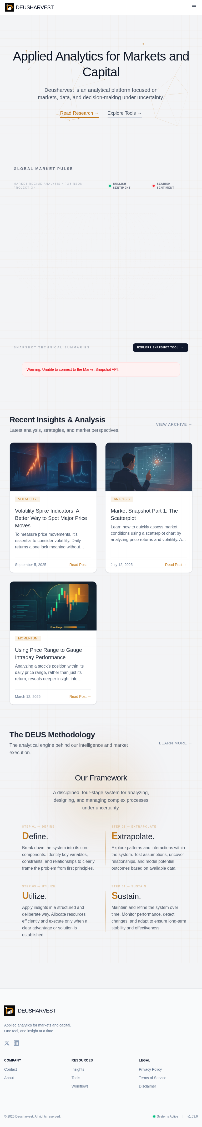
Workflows (80, 1086)
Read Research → (79, 113)
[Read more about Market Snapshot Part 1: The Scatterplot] (148, 472)
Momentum (28, 644)
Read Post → (80, 570)
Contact (10, 1069)
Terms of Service (152, 1078)
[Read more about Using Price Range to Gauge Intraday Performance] (53, 611)
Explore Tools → (125, 113)
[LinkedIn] (16, 1043)
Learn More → (176, 749)
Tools (76, 1078)
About (9, 1078)
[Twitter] (6, 1043)
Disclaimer (147, 1086)
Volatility (27, 505)
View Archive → (174, 430)
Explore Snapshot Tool (160, 347)
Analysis (122, 505)
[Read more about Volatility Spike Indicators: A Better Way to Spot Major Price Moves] (53, 472)
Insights (78, 1069)
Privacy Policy (150, 1069)
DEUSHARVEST (29, 7)
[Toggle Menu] (194, 6)
